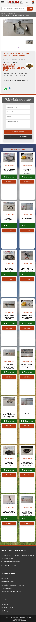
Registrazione (7, 607)
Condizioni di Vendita (7, 582)
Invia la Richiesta (18, 132)
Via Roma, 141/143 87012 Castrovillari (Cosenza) (17, 555)
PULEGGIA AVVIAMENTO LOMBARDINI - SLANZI (9, 269)
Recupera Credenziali (9, 611)
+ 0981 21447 (7, 558)
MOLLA (27, 413)
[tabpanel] (29, 42)
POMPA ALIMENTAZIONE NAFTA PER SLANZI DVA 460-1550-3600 (27, 269)
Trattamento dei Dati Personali (11, 592)
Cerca (30, 8)
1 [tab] (18, 47)
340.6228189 (8, 565)
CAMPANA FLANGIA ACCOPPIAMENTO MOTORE (9, 170)
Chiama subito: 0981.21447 (18, 137)
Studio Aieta (22, 621)
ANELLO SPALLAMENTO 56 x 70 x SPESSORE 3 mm (9, 415)
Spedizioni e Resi (6, 588)
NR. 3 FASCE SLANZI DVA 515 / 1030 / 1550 (27, 366)
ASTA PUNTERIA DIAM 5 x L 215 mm (9, 511)
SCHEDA (9, 181)
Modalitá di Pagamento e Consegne (12, 585)
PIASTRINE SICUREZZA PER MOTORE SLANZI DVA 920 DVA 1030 (27, 513)
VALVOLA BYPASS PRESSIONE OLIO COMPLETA (9, 317)
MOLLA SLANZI (27, 218)
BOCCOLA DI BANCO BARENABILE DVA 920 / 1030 (27, 171)
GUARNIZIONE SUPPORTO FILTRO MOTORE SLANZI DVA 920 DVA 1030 (9, 367)
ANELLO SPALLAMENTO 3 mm (9, 219)
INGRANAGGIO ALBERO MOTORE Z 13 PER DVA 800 (27, 463)
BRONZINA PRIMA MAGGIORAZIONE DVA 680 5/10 (27, 317)
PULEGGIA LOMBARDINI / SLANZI (9, 463)
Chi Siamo (4, 578)
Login (4, 604)
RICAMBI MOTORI (12, 13)
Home (3, 13)
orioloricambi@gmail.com (10, 562)
